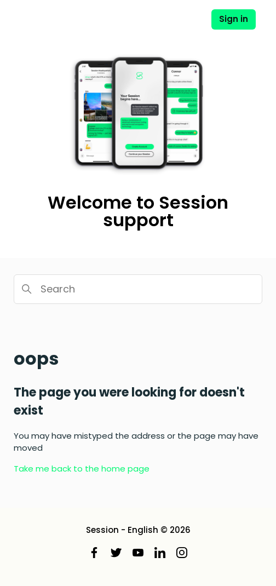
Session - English (122, 530)
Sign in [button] (233, 19)
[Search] (138, 289)
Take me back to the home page (82, 468)
